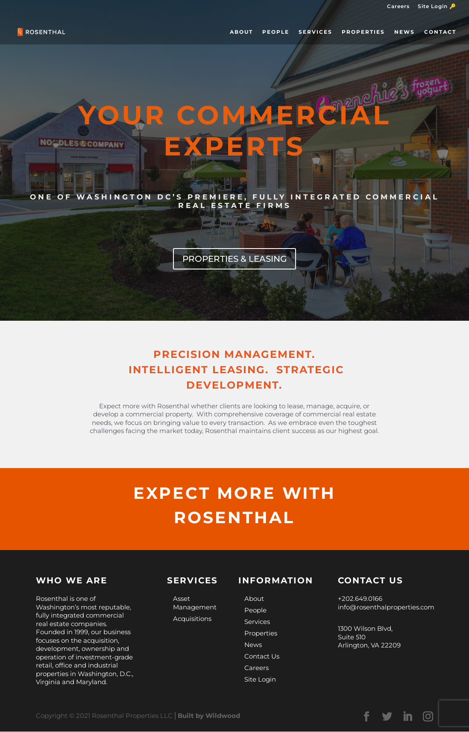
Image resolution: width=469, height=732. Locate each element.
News (404, 32)
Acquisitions (192, 619)
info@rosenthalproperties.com (386, 607)
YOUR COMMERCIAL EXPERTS (234, 131)
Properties (363, 32)
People (275, 32)
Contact (440, 32)
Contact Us (261, 657)
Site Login (260, 680)
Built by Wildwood (209, 716)
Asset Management (195, 603)
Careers (398, 6)
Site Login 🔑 (437, 6)
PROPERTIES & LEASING (234, 259)
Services (315, 32)
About (241, 32)
